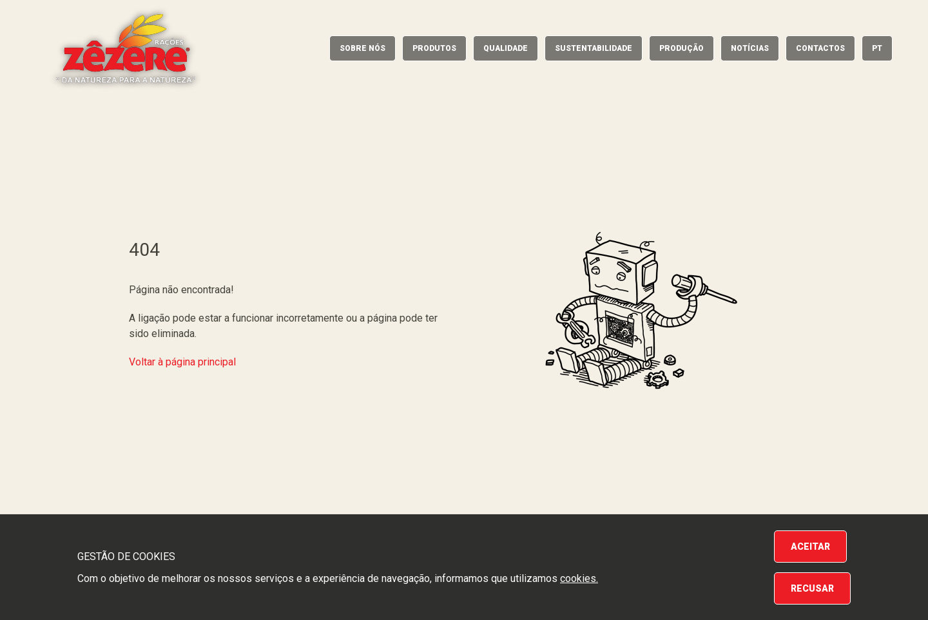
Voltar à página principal (182, 362)
